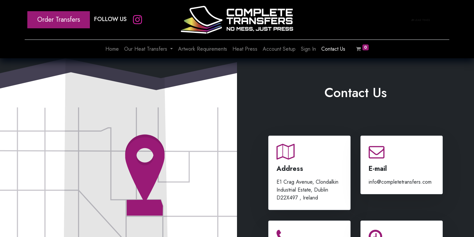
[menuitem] (112, 49)
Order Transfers (58, 19)
